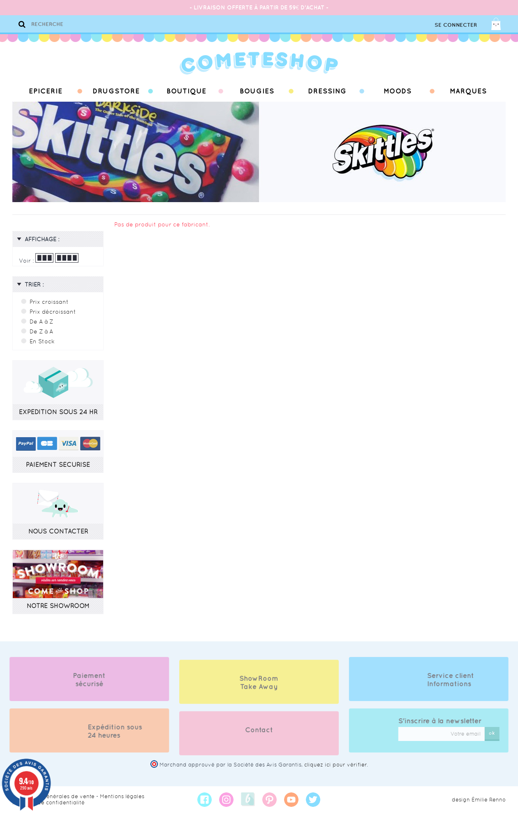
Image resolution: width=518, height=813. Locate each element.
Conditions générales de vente (53, 796)
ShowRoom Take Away (258, 689)
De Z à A (41, 331)
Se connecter (456, 25)
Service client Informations (457, 679)
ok (499, 733)
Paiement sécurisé (82, 679)
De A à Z (41, 321)
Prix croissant (49, 301)
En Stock (42, 341)
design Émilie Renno (479, 800)
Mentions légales (122, 796)
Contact (259, 736)
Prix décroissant (53, 311)
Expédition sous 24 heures (108, 731)
